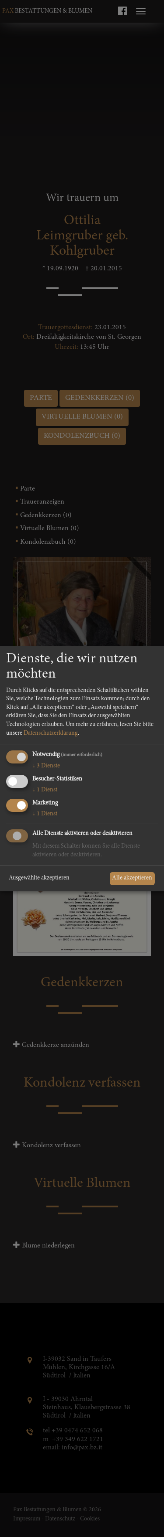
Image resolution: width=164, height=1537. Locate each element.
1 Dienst (44, 790)
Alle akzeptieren (132, 878)
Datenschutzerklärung (51, 733)
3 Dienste (46, 766)
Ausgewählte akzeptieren (39, 878)
